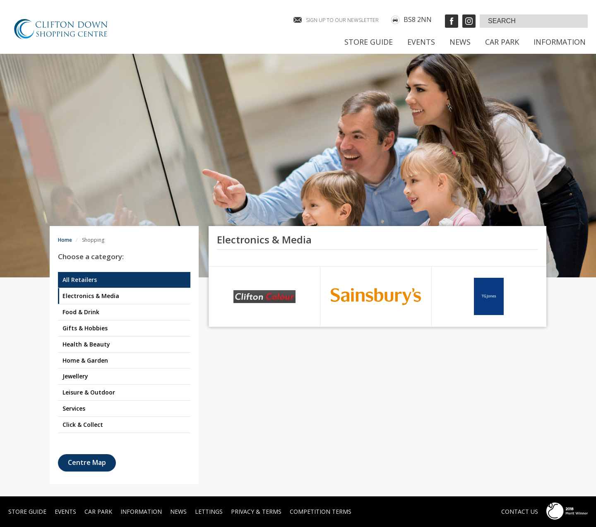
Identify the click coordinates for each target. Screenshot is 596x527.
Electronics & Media (90, 296)
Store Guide (368, 42)
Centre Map (87, 462)
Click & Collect (82, 424)
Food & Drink (80, 312)
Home (65, 239)
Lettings (209, 511)
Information (560, 42)
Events (421, 42)
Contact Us (519, 511)
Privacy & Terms (256, 511)
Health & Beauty (86, 344)
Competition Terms (320, 511)
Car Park (502, 42)
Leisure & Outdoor (88, 392)
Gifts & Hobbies (85, 328)
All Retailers (79, 280)
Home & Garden (85, 360)
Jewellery (75, 376)
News (460, 42)
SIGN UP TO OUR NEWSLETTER (342, 20)
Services (73, 408)
